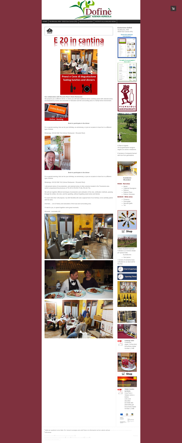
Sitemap (87, 437)
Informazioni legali (49, 435)
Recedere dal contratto (52, 439)
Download (128, 350)
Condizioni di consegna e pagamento (121, 430)
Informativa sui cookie (77, 437)
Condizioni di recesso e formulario (65, 435)
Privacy (68, 437)
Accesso (135, 435)
